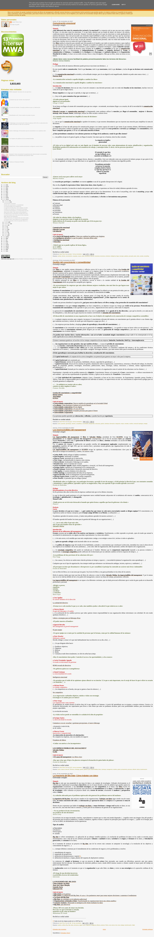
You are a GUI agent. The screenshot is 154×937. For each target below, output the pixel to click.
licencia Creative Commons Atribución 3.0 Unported (28, 259)
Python (106, 925)
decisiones (87, 256)
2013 (4, 241)
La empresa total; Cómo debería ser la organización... (16, 219)
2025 (4, 186)
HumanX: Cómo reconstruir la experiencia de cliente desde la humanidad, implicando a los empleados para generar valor (28, 154)
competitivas (79, 423)
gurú (89, 769)
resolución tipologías (138, 423)
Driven (84, 925)
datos (83, 256)
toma (119, 925)
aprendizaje (68, 423)
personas (130, 769)
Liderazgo (104, 769)
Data (69, 925)
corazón (79, 256)
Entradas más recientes (59, 929)
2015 (4, 238)
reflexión (134, 769)
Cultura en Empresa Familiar (16, 162)
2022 (4, 191)
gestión (102, 423)
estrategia (77, 769)
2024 (4, 188)
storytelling (146, 256)
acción (59, 423)
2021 (4, 192)
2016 (4, 236)
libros (100, 769)
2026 (4, 185)
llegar (117, 256)
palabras (126, 256)
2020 (4, 194)
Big (67, 925)
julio (5, 226)
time (116, 925)
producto (103, 925)
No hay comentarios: (77, 254)
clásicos (63, 769)
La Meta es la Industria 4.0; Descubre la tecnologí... (16, 209)
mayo (5, 229)
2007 (4, 251)
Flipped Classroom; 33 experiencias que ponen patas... (16, 217)
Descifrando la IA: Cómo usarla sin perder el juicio (22, 115)
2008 (4, 249)
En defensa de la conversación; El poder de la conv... (16, 213)
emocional (97, 256)
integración (117, 423)
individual (107, 423)
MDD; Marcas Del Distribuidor (11, 216)
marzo (6, 232)
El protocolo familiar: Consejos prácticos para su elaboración (24, 107)
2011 (4, 244)
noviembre (7, 202)
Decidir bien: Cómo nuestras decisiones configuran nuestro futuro (26, 146)
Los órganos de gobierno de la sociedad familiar (21, 138)
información (112, 423)
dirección (67, 769)
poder (135, 256)
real (110, 925)
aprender (63, 423)
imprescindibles (94, 769)
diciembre (6, 200)
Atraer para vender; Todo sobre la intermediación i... (16, 212)
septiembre (7, 223)
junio (5, 228)
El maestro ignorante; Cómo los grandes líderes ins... (16, 220)
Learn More (116, 4)
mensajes (121, 256)
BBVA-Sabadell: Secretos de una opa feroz (20, 91)
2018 (4, 197)
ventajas (145, 423)
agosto (6, 225)
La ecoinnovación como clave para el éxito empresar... (16, 215)
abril (5, 231)
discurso (92, 256)
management (110, 769)
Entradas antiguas (147, 929)
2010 (4, 246)
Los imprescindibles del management (69, 430)
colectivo (74, 423)
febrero (6, 233)
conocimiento (85, 423)
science (113, 925)
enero (5, 235)
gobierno (86, 769)
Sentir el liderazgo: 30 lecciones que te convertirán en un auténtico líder (27, 130)
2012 (4, 243)
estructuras (97, 423)
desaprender (92, 423)
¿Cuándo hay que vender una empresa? (19, 99)
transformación (143, 769)
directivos (72, 769)
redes (138, 256)
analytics (59, 925)
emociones (102, 256)
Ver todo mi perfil (14, 24)
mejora (122, 423)
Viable (133, 925)
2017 (4, 199)
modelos (131, 423)
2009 (4, 247)
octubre (6, 222)
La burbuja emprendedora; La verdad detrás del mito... (16, 210)
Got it (124, 4)
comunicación (69, 256)
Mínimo (98, 925)
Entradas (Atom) (65, 933)
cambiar (59, 256)
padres (119, 769)
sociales (142, 256)
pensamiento (124, 769)
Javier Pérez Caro (17, 22)
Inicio (104, 929)
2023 (4, 189)
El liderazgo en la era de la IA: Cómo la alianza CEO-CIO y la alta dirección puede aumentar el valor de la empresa (28, 123)
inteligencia (113, 256)
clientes (63, 256)
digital (80, 925)
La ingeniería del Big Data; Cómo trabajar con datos (75, 775)
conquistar (75, 256)
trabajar (122, 925)
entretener (108, 256)
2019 (4, 196)
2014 (4, 240)
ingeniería (88, 925)
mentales (127, 423)
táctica (138, 769)
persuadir (131, 256)
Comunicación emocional (64, 23)
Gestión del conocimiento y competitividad (71, 262)
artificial (64, 925)
